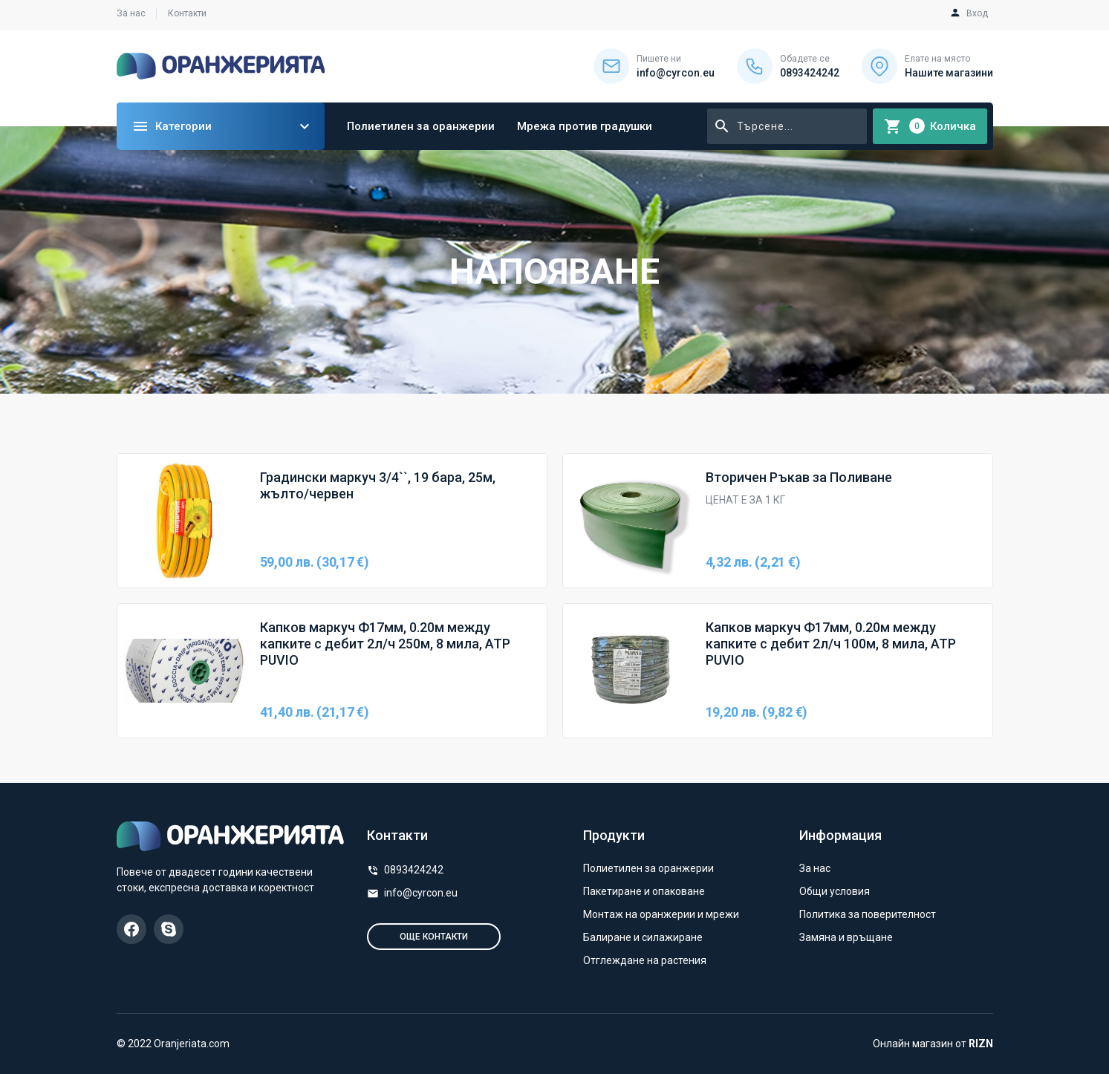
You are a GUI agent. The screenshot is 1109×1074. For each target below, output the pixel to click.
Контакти (187, 13)
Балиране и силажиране (643, 937)
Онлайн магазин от (933, 1043)
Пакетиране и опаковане (644, 891)
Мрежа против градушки (584, 126)
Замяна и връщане (846, 937)
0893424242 (413, 870)
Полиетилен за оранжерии (421, 126)
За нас (131, 13)
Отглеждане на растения (644, 960)
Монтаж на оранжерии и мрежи (661, 914)
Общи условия (834, 891)
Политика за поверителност (867, 914)
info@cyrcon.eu (421, 893)
